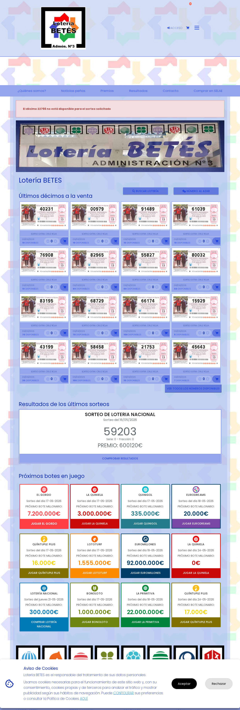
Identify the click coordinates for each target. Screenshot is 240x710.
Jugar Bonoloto (95, 622)
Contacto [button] (170, 90)
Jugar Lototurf (94, 573)
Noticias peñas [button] (73, 90)
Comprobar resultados (120, 458)
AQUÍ (84, 698)
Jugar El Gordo (44, 524)
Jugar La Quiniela (94, 523)
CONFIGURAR (123, 693)
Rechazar (219, 683)
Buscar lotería (145, 191)
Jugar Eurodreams (196, 523)
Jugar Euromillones (145, 573)
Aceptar (184, 683)
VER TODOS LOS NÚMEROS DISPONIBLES (193, 388)
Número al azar (196, 191)
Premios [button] (107, 90)
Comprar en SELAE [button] (208, 90)
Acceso (174, 28)
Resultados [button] (138, 90)
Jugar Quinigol (145, 523)
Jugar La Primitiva (145, 622)
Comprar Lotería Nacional (44, 624)
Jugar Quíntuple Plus (44, 573)
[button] (31, 151)
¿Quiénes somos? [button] (32, 90)
